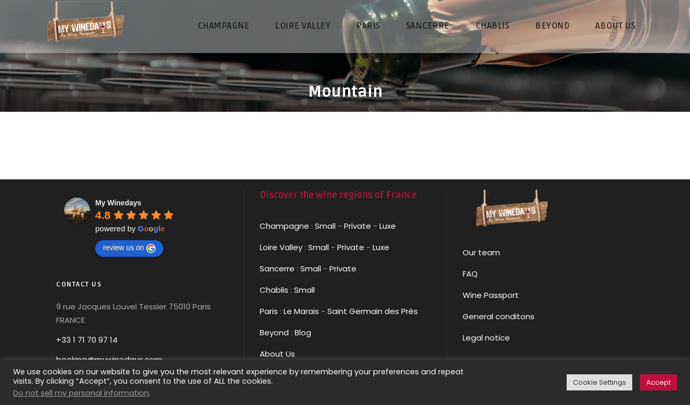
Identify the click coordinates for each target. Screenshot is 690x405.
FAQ (470, 273)
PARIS (368, 25)
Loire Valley (281, 247)
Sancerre (277, 268)
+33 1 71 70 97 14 (87, 339)
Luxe (387, 225)
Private (357, 225)
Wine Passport (491, 295)
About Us (277, 353)
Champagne (284, 225)
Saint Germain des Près (372, 311)
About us (615, 25)
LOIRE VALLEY (302, 25)
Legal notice (486, 337)
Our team (481, 252)
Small (325, 225)
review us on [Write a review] (129, 248)
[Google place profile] (118, 203)
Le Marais (300, 311)
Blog (303, 332)
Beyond (552, 25)
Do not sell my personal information (81, 393)
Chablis (274, 289)
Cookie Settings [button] (599, 382)
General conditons (498, 316)
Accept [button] (658, 382)
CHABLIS (493, 25)
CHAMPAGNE (224, 25)
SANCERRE (428, 25)
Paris (269, 311)
